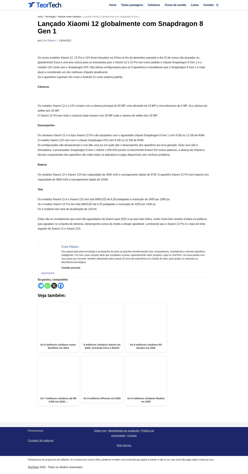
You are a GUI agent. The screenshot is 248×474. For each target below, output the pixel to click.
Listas (195, 5)
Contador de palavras (41, 440)
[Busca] (217, 5)
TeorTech (33, 467)
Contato (208, 5)
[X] (54, 286)
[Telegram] (41, 286)
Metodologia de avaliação (124, 430)
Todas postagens (132, 5)
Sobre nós (100, 430)
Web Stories (124, 445)
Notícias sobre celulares (69, 16)
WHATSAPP (47, 273)
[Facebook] (61, 286)
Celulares (154, 5)
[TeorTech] (45, 5)
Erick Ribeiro (49, 40)
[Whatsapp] (47, 286)
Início (112, 5)
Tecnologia (50, 16)
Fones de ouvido (175, 5)
